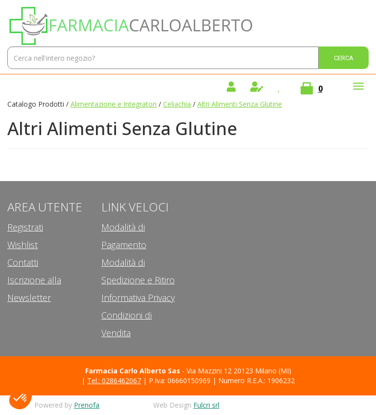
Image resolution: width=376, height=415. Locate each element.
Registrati (25, 227)
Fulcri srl (206, 405)
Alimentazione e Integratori (113, 104)
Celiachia (177, 104)
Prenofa (86, 405)
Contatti (22, 262)
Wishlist (22, 245)
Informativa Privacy (138, 297)
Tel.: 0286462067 (114, 380)
